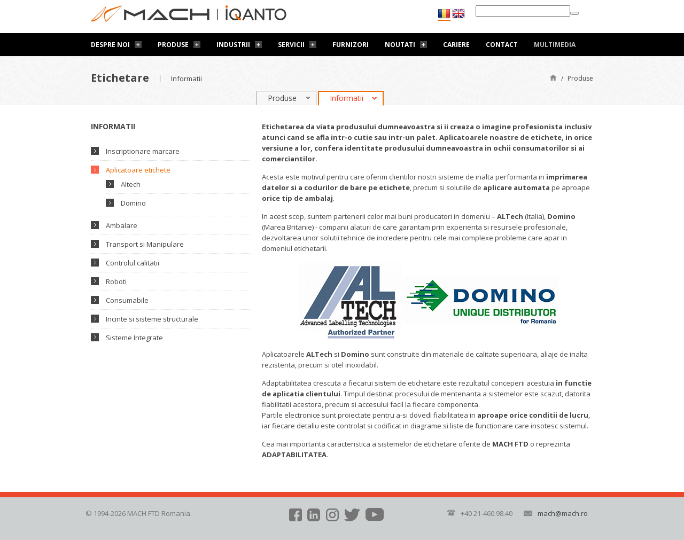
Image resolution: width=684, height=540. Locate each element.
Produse (173, 44)
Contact (502, 44)
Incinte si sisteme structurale (152, 319)
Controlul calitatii (132, 263)
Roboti (116, 281)
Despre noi (110, 44)
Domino (133, 203)
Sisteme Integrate (134, 337)
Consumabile (127, 300)
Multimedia (555, 44)
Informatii (346, 98)
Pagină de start (553, 77)
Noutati (400, 44)
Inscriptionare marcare (143, 151)
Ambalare (121, 225)
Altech (131, 184)
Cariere (456, 44)
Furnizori (350, 44)
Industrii (233, 44)
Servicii (291, 44)
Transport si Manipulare (145, 244)
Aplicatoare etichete (138, 170)
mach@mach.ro (563, 513)
